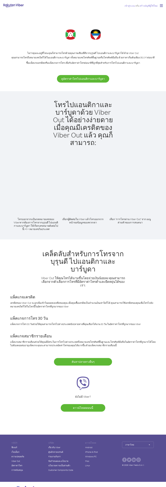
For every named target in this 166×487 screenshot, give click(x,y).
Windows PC (90, 456)
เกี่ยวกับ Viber (54, 447)
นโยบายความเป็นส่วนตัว (59, 465)
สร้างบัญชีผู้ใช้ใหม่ (149, 5)
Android (88, 447)
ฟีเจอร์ (14, 447)
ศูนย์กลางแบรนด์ (55, 452)
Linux (87, 465)
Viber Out (15, 461)
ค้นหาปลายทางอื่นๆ (83, 361)
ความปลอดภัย (17, 456)
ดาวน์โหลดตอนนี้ (83, 407)
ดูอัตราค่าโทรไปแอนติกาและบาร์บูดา (83, 78)
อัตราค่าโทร (16, 465)
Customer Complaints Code (60, 470)
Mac (87, 461)
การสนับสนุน (17, 470)
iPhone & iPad (91, 452)
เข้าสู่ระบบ (130, 5)
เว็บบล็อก (15, 452)
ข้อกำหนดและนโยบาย (58, 461)
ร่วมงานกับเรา (54, 456)
